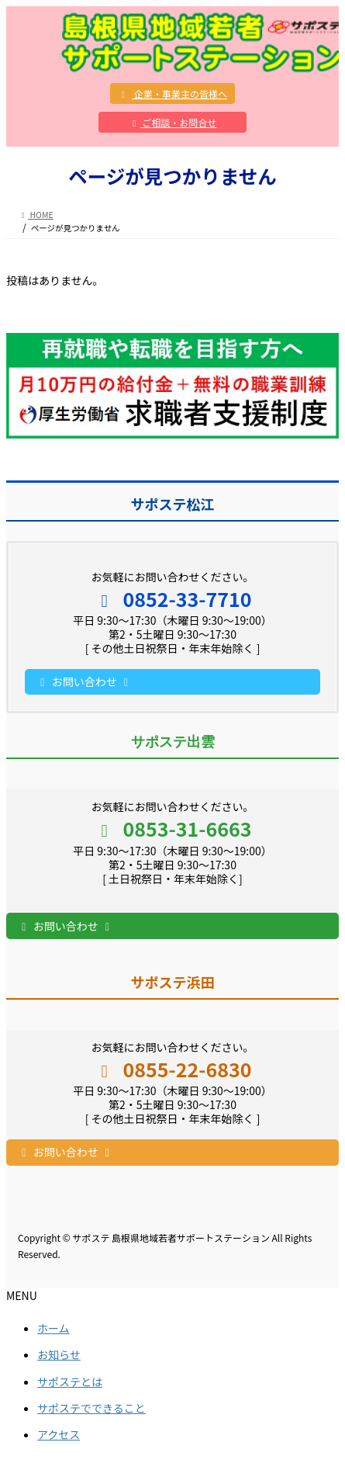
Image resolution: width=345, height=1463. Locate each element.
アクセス (58, 1434)
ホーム (53, 1328)
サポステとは (69, 1381)
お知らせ (59, 1354)
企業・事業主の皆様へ (172, 93)
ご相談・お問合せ (173, 122)
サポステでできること (91, 1408)
